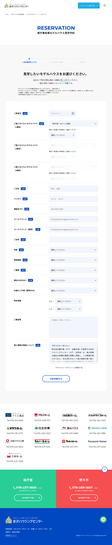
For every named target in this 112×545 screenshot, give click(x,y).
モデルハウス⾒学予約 (89, 5)
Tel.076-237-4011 (42, 447)
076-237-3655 (26, 487)
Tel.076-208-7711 (42, 420)
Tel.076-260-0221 (69, 420)
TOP (6, 14)
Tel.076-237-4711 (70, 447)
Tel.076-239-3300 (42, 433)
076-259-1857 (82, 487)
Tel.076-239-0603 (14, 447)
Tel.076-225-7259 (14, 461)
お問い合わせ (64, 80)
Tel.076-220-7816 (97, 433)
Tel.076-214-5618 (15, 420)
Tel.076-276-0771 (14, 433)
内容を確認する (59, 378)
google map (31, 498)
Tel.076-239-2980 (69, 433)
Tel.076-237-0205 (97, 447)
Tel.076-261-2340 (97, 420)
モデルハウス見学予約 (17, 14)
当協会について (11, 535)
